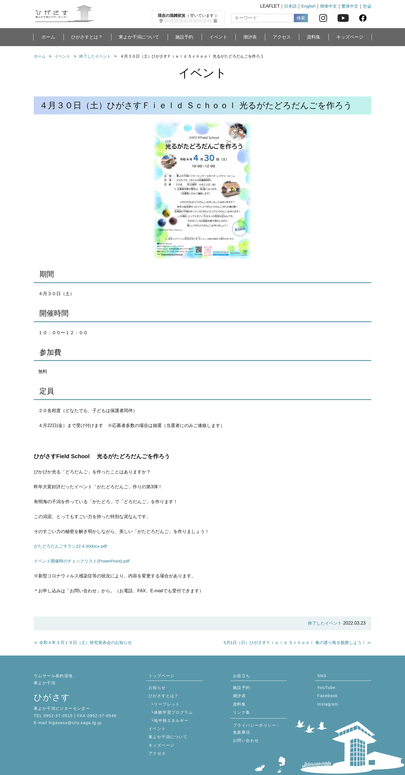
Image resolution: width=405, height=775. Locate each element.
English (305, 6)
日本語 (287, 6)
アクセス (282, 37)
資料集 (313, 37)
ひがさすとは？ (87, 37)
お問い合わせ (246, 740)
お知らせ (157, 687)
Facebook (327, 695)
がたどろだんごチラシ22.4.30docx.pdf (72, 546)
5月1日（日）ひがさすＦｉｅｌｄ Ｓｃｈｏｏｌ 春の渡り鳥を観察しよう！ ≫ (292, 642)
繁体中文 (349, 6)
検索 (301, 17)
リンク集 (241, 712)
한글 (366, 6)
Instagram (327, 704)
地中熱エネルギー (171, 720)
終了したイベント (95, 56)
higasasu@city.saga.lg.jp (75, 722)
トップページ (161, 676)
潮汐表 (250, 37)
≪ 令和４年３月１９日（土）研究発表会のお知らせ (86, 642)
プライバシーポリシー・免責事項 (256, 729)
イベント (218, 37)
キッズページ (349, 37)
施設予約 (184, 37)
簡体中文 (326, 6)
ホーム (48, 37)
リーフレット (167, 704)
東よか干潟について (139, 37)
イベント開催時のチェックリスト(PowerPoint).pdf (84, 561)
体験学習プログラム (173, 712)
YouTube (326, 687)
